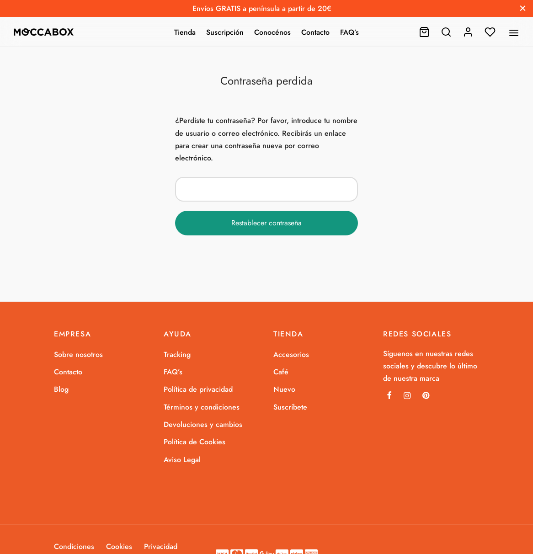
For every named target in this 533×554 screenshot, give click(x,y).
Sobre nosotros (78, 354)
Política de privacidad (198, 389)
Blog (61, 389)
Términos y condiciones (202, 407)
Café (280, 372)
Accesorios (291, 354)
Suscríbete (290, 407)
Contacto (315, 32)
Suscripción (225, 32)
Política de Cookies (194, 442)
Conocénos (272, 32)
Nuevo (284, 389)
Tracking (177, 354)
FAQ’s (349, 32)
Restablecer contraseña (266, 223)
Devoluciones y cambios (203, 424)
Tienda (185, 32)
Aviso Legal (182, 459)
